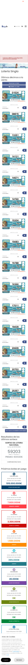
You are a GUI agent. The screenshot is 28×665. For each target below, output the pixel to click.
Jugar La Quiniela (14, 525)
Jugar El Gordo (14, 506)
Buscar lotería (14, 83)
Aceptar (5, 660)
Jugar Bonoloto (14, 602)
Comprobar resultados (14, 462)
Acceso (17, 26)
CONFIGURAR (15, 651)
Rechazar (19, 660)
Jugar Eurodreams (14, 583)
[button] (2, 67)
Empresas (3, 664)
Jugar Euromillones (14, 487)
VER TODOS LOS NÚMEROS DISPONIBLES (16, 430)
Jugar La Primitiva (14, 621)
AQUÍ (7, 655)
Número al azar (14, 86)
